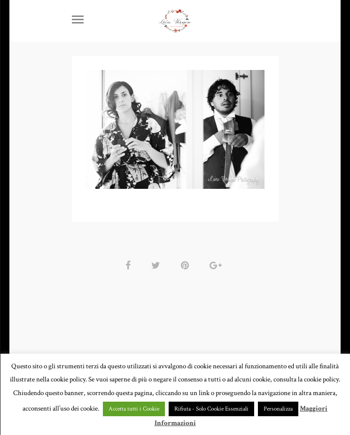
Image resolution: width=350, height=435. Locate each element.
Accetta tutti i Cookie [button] (134, 409)
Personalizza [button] (278, 409)
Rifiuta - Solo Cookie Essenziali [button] (211, 409)
